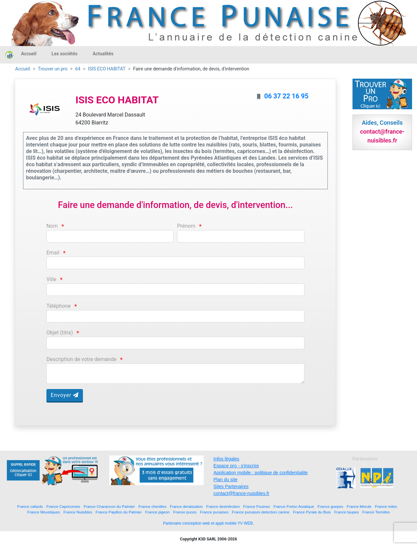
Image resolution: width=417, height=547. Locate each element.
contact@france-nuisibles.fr (242, 493)
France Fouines (256, 506)
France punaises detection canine (261, 512)
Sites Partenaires (231, 486)
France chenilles (152, 506)
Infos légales (227, 458)
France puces (184, 512)
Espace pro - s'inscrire (236, 465)
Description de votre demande (81, 359)
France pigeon (157, 512)
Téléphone (58, 305)
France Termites (376, 512)
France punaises (214, 512)
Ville (51, 279)
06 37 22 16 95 (286, 96)
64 (77, 68)
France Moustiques (43, 512)
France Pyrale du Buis (312, 512)
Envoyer (65, 395)
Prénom (186, 225)
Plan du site (226, 479)
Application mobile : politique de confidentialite (261, 472)
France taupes (346, 512)
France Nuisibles (78, 512)
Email (53, 252)
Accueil (29, 53)
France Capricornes (63, 506)
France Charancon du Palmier (109, 506)
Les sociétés (65, 53)
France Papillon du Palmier (118, 512)
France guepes (330, 506)
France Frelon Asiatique (294, 506)
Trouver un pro (52, 68)
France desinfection (223, 506)
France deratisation (186, 506)
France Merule (359, 506)
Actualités (102, 53)
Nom (52, 225)
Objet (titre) (59, 332)
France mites (386, 506)
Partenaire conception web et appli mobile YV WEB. (208, 523)
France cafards (30, 506)
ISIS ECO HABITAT (106, 68)
